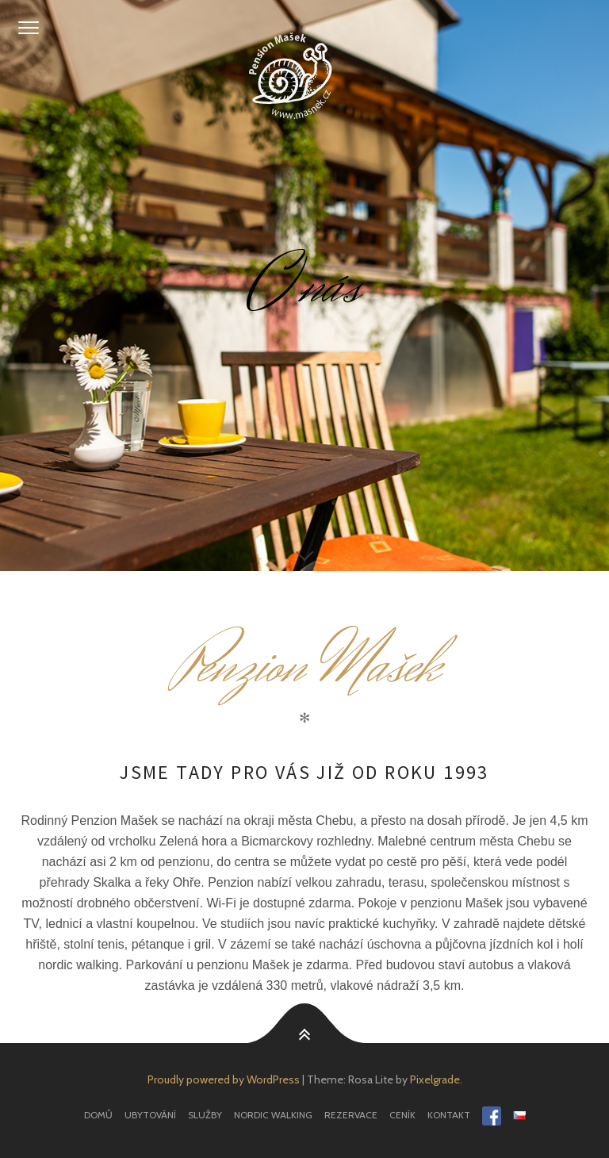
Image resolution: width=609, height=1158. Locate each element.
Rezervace (350, 1115)
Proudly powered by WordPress (223, 1079)
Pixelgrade (435, 1079)
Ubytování (150, 1115)
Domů (98, 1115)
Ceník (402, 1115)
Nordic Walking (273, 1115)
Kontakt (448, 1115)
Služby (205, 1115)
